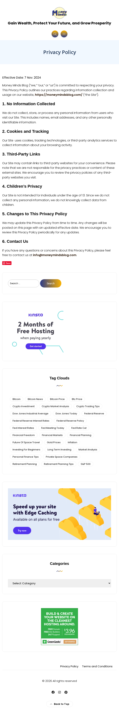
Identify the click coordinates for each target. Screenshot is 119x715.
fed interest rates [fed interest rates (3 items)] (23, 428)
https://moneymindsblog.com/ (58, 95)
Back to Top (59, 704)
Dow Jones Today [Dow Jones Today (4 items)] (66, 413)
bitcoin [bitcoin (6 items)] (17, 399)
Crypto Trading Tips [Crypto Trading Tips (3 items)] (88, 406)
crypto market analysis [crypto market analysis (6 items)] (55, 406)
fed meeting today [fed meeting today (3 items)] (52, 428)
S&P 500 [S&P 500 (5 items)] (86, 464)
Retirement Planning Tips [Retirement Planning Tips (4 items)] (59, 464)
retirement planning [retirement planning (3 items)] (25, 464)
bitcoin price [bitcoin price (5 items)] (57, 399)
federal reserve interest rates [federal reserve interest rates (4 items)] (31, 420)
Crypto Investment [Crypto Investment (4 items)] (24, 406)
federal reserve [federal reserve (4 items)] (94, 413)
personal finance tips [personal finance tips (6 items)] (26, 457)
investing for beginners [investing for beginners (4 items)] (26, 449)
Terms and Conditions (97, 666)
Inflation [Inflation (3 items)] (72, 442)
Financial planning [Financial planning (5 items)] (80, 435)
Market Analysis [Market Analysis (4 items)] (88, 449)
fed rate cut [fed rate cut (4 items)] (78, 428)
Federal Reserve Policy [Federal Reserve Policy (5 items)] (70, 420)
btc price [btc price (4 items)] (77, 399)
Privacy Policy (69, 666)
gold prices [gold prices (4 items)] (54, 442)
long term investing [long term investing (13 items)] (59, 449)
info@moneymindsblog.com (54, 255)
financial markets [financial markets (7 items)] (52, 435)
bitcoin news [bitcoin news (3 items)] (35, 399)
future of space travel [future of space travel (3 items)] (26, 442)
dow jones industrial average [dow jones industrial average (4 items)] (30, 413)
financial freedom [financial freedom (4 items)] (24, 435)
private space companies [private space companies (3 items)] (61, 457)
